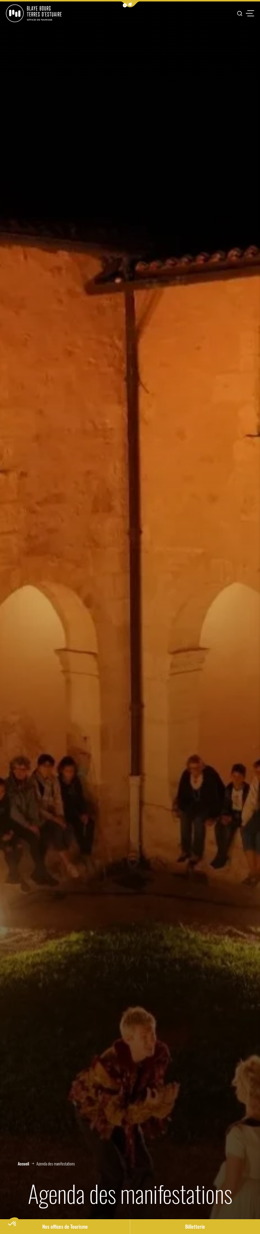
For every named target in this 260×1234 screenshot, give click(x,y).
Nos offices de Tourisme (65, 1226)
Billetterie (195, 1226)
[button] (130, 4)
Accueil (23, 1164)
